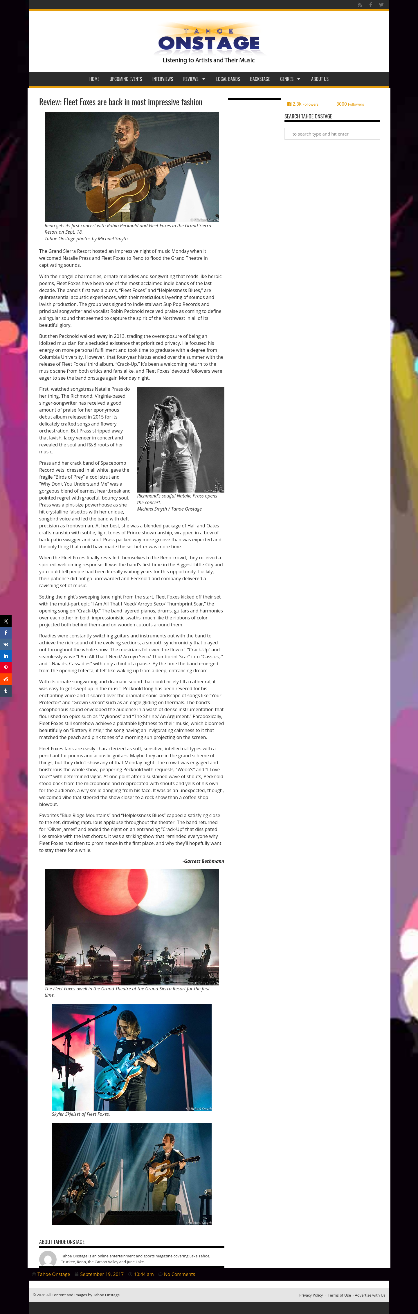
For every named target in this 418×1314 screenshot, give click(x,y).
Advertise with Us (370, 1295)
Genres (290, 79)
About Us (320, 78)
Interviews (162, 78)
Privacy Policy (311, 1295)
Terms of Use (339, 1295)
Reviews (194, 79)
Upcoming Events (126, 78)
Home (94, 78)
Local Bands (228, 78)
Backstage (260, 78)
